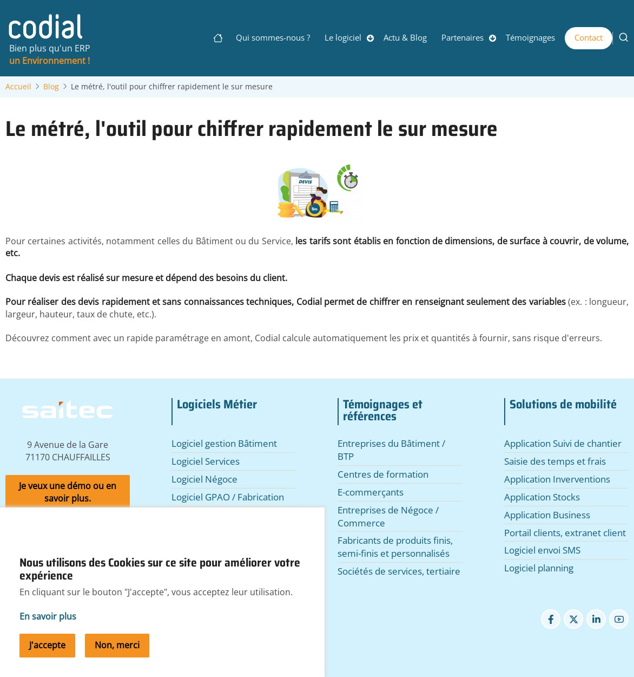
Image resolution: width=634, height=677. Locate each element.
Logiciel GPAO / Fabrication (227, 497)
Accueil (18, 87)
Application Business (547, 515)
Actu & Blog (405, 37)
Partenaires (462, 37)
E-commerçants (371, 492)
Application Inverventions (557, 479)
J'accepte (47, 657)
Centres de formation (383, 474)
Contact (588, 37)
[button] (317, 197)
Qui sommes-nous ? (273, 37)
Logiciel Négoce (204, 479)
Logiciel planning (538, 568)
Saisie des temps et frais (555, 461)
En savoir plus (47, 629)
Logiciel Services (205, 461)
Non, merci (117, 657)
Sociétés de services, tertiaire (399, 571)
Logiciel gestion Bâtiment (224, 443)
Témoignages (530, 37)
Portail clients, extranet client (565, 532)
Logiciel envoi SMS (542, 550)
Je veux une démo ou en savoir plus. (67, 492)
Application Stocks (542, 497)
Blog (51, 87)
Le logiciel (343, 37)
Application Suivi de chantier (563, 443)
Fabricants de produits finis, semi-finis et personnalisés (395, 546)
